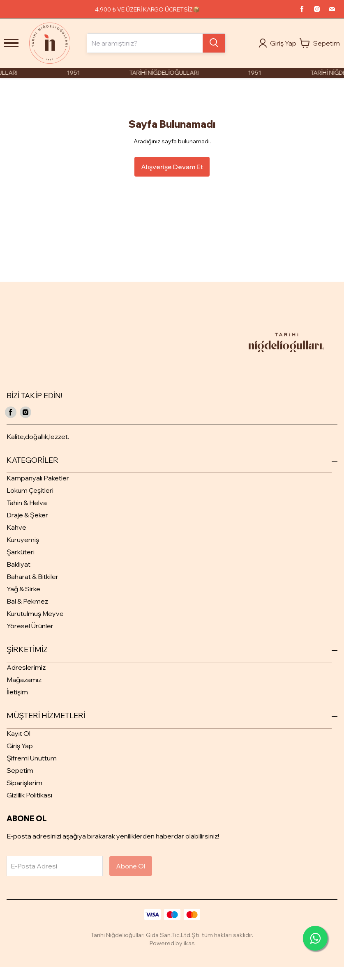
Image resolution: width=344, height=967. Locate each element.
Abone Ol (130, 866)
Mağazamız (24, 679)
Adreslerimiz (26, 667)
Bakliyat (18, 564)
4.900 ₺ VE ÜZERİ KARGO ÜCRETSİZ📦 (147, 9)
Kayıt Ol (18, 733)
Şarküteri (21, 552)
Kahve (16, 527)
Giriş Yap (20, 746)
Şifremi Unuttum (32, 758)
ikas (189, 943)
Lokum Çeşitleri (30, 490)
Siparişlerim (24, 783)
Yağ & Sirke (23, 589)
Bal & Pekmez (27, 601)
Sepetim (20, 770)
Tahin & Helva (27, 502)
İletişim (17, 692)
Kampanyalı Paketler (38, 478)
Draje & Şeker (27, 515)
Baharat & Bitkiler (32, 576)
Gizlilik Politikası (29, 795)
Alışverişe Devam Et (172, 167)
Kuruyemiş (23, 539)
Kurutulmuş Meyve (35, 613)
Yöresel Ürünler (30, 626)
